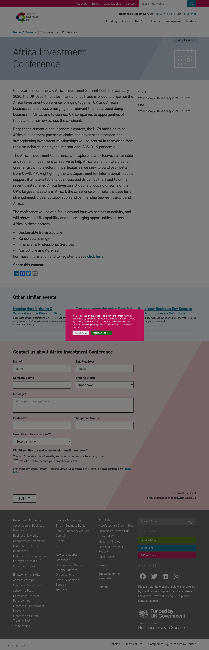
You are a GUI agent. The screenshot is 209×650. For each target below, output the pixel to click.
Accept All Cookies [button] (101, 332)
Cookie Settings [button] (80, 333)
